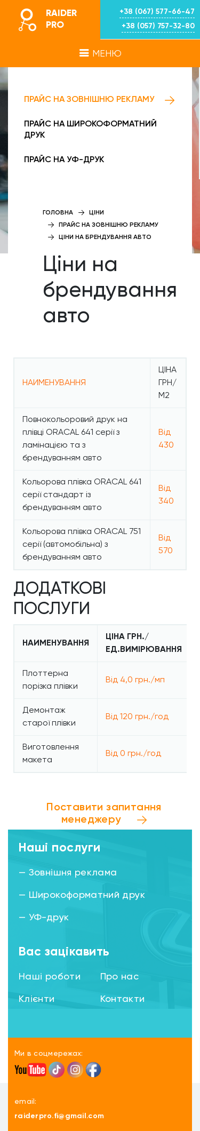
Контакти (122, 999)
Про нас (119, 977)
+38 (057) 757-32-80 (158, 26)
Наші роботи (50, 977)
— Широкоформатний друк (82, 895)
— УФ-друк (44, 917)
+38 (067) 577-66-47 (157, 11)
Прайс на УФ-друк (64, 160)
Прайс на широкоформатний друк (90, 130)
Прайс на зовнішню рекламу (89, 99)
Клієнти (37, 999)
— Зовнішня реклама (68, 873)
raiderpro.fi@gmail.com (59, 1116)
